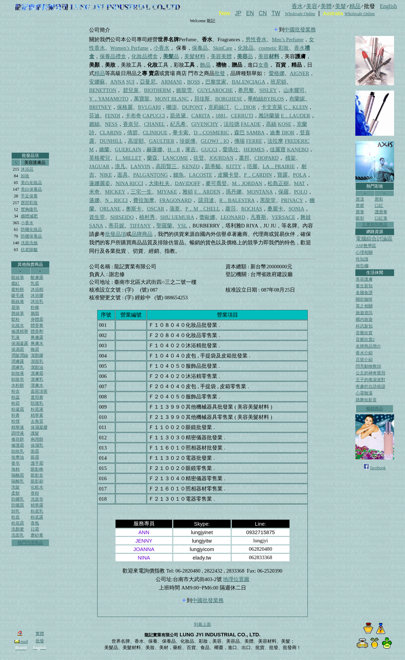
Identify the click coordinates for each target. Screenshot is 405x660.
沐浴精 (37, 289)
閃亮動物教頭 (368, 366)
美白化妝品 (31, 182)
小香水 (27, 222)
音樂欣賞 (364, 332)
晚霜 (35, 349)
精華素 (37, 415)
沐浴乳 (37, 301)
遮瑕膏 (37, 397)
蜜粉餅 (17, 289)
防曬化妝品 (31, 229)
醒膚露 (37, 277)
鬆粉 (15, 319)
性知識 (362, 259)
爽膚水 (37, 343)
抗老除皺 (29, 249)
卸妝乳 (17, 451)
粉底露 (37, 517)
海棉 (15, 469)
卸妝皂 (17, 379)
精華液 (17, 427)
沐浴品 (27, 169)
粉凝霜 (17, 409)
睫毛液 (17, 295)
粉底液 (37, 409)
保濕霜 (17, 349)
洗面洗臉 (29, 242)
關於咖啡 (364, 299)
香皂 (15, 463)
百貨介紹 (364, 359)
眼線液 (17, 301)
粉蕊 (15, 397)
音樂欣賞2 (365, 339)
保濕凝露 (19, 343)
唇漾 (360, 199)
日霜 (35, 529)
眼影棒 (37, 469)
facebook (378, 467)
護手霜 (37, 463)
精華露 (37, 505)
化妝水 (17, 325)
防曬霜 (17, 505)
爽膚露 (37, 337)
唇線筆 (17, 313)
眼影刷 (37, 481)
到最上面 (202, 624)
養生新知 (364, 285)
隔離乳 (17, 481)
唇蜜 (360, 205)
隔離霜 (17, 475)
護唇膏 (381, 211)
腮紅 (15, 283)
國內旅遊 (364, 319)
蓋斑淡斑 (39, 391)
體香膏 (37, 325)
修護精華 (19, 331)
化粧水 (37, 487)
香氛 (35, 523)
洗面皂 (37, 499)
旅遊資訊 (364, 312)
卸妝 (25, 175)
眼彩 (360, 218)
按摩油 (17, 457)
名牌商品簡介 (368, 346)
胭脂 (35, 313)
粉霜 (15, 403)
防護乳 (37, 403)
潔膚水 (37, 385)
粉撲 (15, 421)
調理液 (17, 433)
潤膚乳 (17, 367)
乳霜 (35, 283)
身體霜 (37, 319)
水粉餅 (17, 385)
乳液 (15, 337)
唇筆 (360, 211)
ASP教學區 (366, 245)
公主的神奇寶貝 (370, 373)
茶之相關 (364, 306)
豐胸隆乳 (29, 209)
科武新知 (364, 326)
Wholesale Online (300, 13)
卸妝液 (17, 373)
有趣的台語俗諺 (370, 386)
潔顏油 (37, 367)
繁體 (40, 633)
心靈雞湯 (364, 393)
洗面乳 (17, 535)
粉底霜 (17, 523)
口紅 (379, 205)
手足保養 (29, 196)
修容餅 (17, 439)
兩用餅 (37, 439)
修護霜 (17, 445)
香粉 (35, 493)
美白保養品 (31, 189)
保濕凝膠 (39, 427)
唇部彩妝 (29, 202)
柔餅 (15, 493)
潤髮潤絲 (19, 355)
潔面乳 (37, 361)
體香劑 (37, 331)
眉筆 (15, 307)
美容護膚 (364, 279)
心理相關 (364, 252)
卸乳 (15, 511)
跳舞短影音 (366, 399)
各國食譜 (364, 292)
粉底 (15, 517)
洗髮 (15, 487)
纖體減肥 (29, 216)
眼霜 (35, 457)
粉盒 (15, 391)
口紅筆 (381, 218)
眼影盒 (37, 475)
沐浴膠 (37, 295)
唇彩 (379, 199)
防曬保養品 (31, 236)
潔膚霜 (37, 373)
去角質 (37, 421)
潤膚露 (17, 361)
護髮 (35, 433)
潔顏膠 (37, 355)
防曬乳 (17, 499)
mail (21, 641)
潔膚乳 (37, 379)
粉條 (35, 307)
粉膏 (15, 415)
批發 (40, 640)
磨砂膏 (37, 535)
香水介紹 (364, 352)
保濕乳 (37, 445)
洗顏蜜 (17, 529)
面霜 (35, 451)
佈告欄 (362, 265)
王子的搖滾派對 (370, 379)
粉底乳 (37, 511)
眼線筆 (17, 277)
